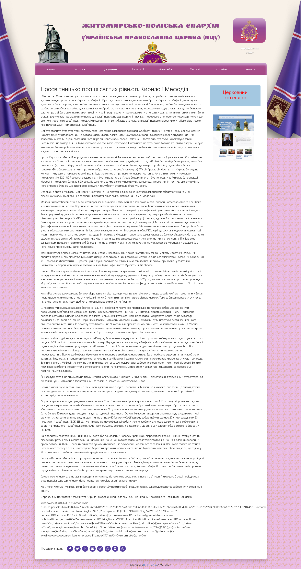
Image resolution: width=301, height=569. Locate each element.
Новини (50, 69)
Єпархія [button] (78, 69)
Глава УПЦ (138, 69)
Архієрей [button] (166, 69)
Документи (110, 69)
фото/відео (221, 69)
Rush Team (150, 565)
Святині (195, 69)
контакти (249, 69)
